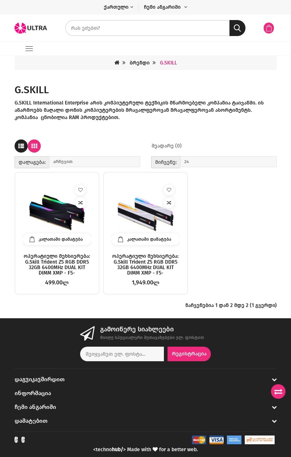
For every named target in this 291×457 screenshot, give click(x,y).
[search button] (237, 28)
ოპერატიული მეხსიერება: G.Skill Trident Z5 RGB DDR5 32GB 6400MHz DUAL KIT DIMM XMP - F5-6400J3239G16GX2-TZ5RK (57, 264)
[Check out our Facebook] (16, 440)
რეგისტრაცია (189, 354)
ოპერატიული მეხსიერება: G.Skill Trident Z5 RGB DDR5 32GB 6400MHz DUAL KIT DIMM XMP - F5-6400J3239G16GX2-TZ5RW (145, 264)
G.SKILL (168, 63)
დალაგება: (32, 162)
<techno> (109, 449)
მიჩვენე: (166, 162)
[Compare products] (278, 391)
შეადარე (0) (167, 146)
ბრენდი (140, 63)
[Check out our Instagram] (23, 440)
